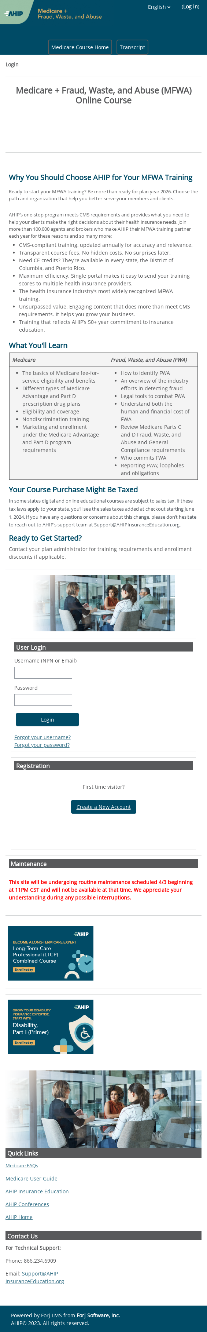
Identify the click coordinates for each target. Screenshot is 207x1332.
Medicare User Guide (31, 1178)
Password (26, 687)
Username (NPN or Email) (45, 660)
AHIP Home (19, 1217)
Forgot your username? (42, 737)
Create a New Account (104, 806)
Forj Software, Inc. (98, 1315)
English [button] (157, 6)
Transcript (132, 47)
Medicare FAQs (21, 1165)
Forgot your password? (42, 744)
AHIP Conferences (27, 1204)
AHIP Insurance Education (37, 1191)
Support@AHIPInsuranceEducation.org (34, 1277)
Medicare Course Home (80, 47)
